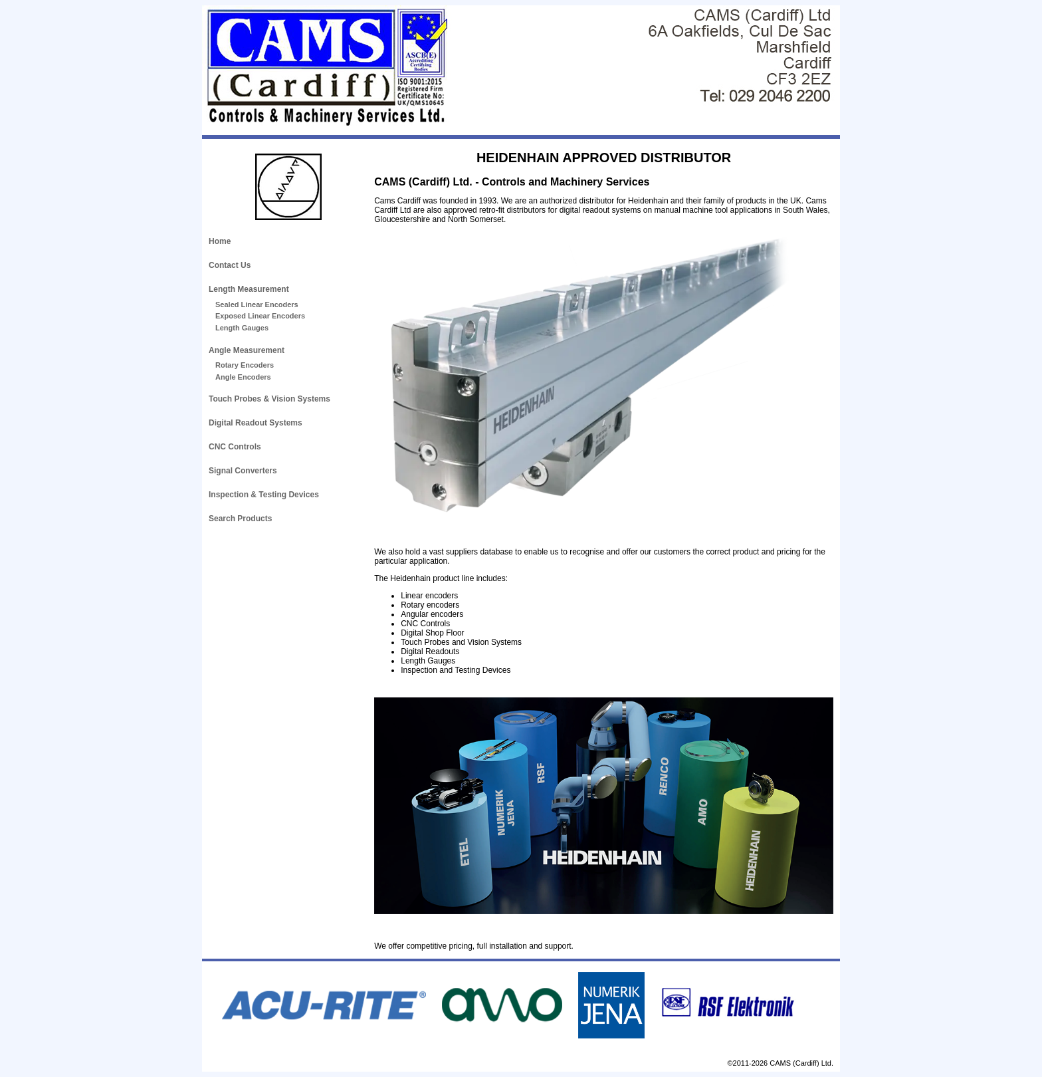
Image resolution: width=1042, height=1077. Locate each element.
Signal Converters (243, 470)
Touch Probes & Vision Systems (269, 399)
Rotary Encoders (244, 365)
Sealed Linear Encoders (256, 304)
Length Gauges (241, 328)
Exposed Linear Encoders (260, 316)
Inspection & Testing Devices (264, 494)
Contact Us (230, 265)
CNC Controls (235, 446)
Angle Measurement (246, 350)
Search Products (240, 518)
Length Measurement (249, 289)
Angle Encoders (243, 377)
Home (220, 241)
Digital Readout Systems (255, 422)
